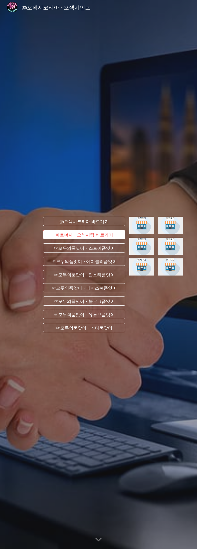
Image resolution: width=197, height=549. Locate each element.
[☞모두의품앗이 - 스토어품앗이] (84, 248)
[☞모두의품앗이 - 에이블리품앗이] (84, 261)
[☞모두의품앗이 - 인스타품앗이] (84, 274)
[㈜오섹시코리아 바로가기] (84, 221)
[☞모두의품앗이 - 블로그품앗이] (84, 301)
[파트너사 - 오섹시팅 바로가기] (84, 234)
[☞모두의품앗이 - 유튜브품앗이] (84, 314)
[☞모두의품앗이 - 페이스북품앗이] (84, 288)
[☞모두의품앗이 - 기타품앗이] (84, 327)
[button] (98, 540)
